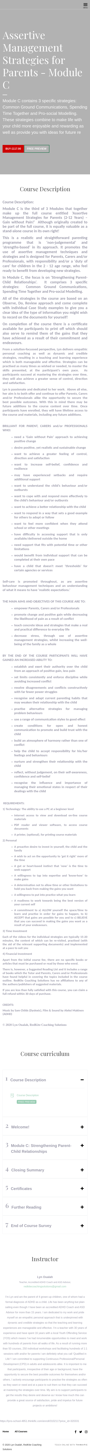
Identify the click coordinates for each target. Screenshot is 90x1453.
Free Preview (39, 148)
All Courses (21, 1429)
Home (6, 1429)
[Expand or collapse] (82, 1077)
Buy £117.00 (13, 148)
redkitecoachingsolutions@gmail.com (45, 1284)
